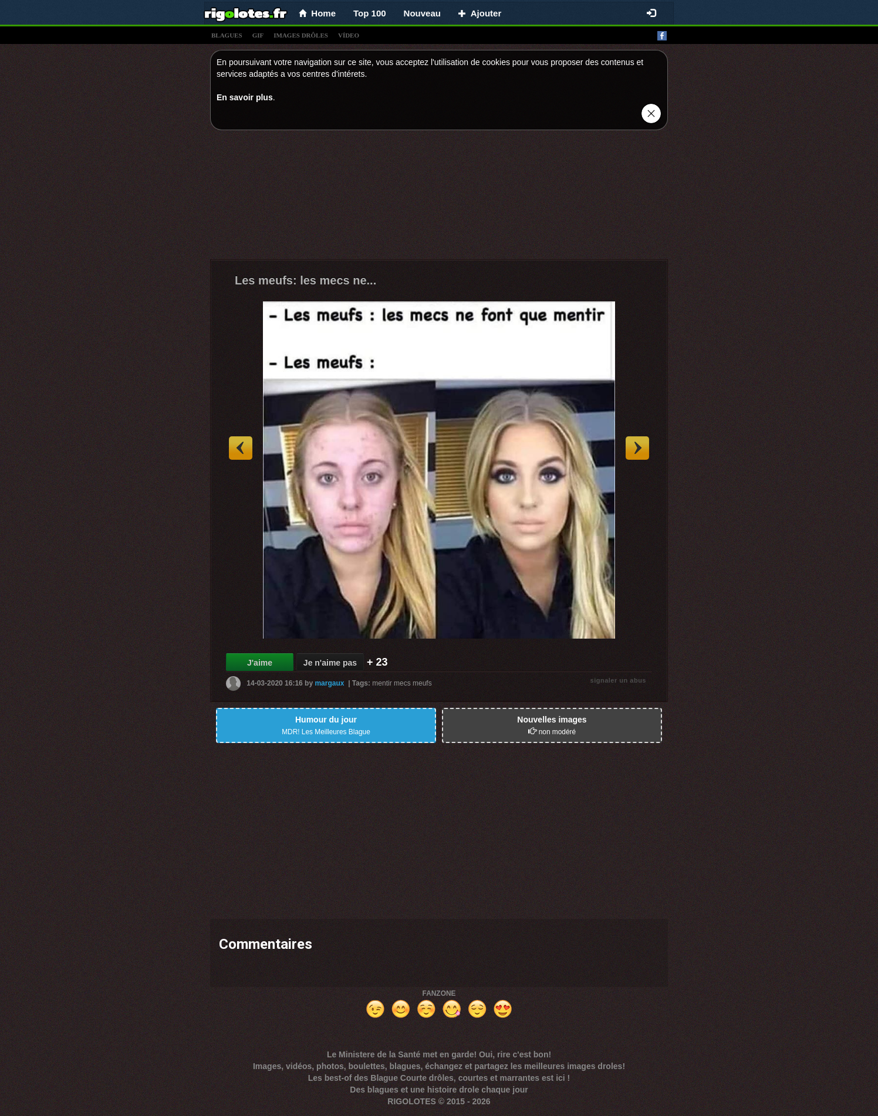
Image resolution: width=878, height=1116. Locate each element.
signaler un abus (618, 680)
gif (258, 35)
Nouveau (422, 13)
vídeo (348, 35)
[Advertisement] (439, 197)
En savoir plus (245, 97)
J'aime (259, 662)
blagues (226, 35)
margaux (329, 683)
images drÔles (300, 35)
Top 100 (369, 13)
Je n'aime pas (330, 662)
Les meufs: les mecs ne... (305, 280)
